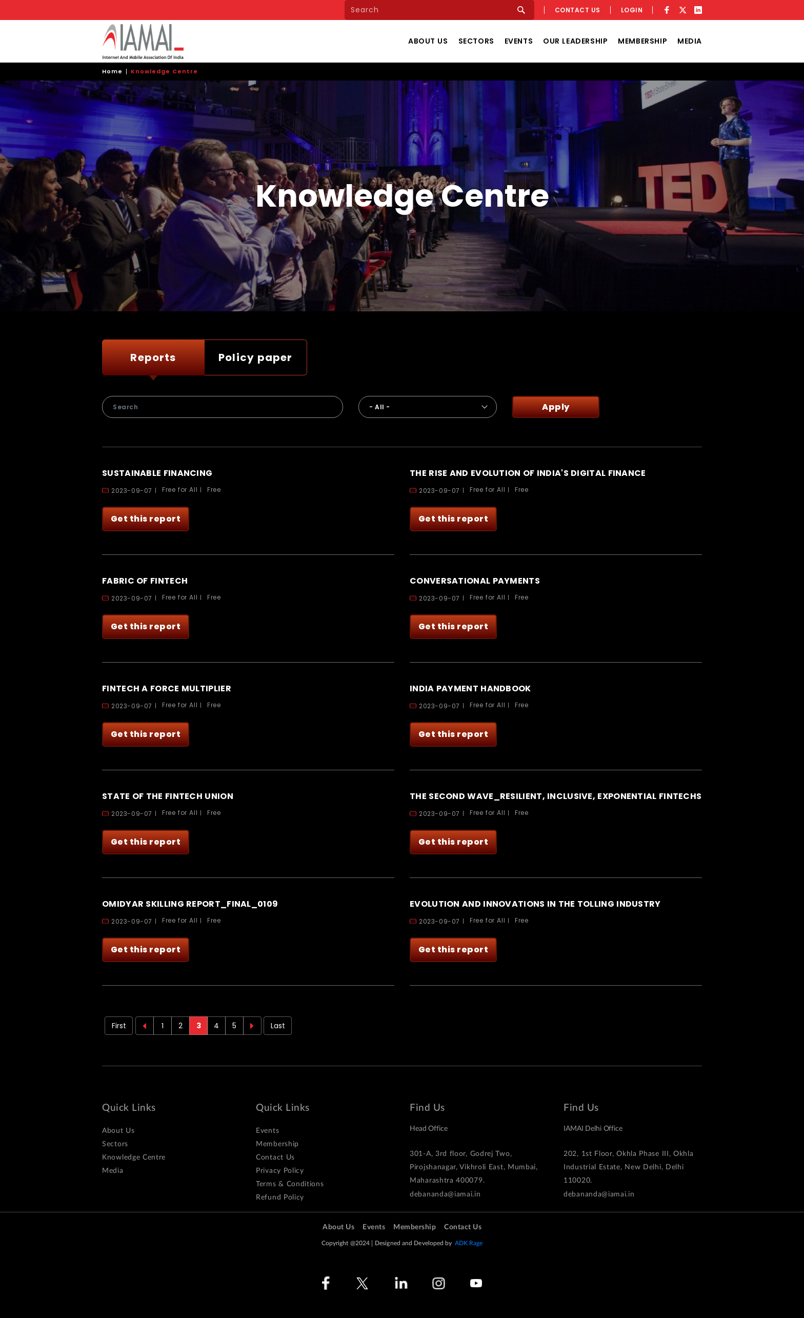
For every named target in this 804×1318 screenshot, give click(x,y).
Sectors (476, 41)
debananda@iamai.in (445, 1194)
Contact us (577, 10)
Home (112, 71)
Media (689, 41)
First (119, 1026)
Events (519, 41)
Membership (642, 41)
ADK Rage (469, 1243)
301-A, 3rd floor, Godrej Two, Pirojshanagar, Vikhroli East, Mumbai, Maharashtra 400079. (474, 1167)
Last (278, 1026)
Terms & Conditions (290, 1184)
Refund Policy (280, 1197)
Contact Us (275, 1157)
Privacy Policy (280, 1170)
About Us (428, 41)
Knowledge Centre (134, 1157)
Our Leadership (575, 41)
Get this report (146, 519)
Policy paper (255, 357)
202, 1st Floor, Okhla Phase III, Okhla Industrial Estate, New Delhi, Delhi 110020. (629, 1167)
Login (632, 10)
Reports (153, 357)
